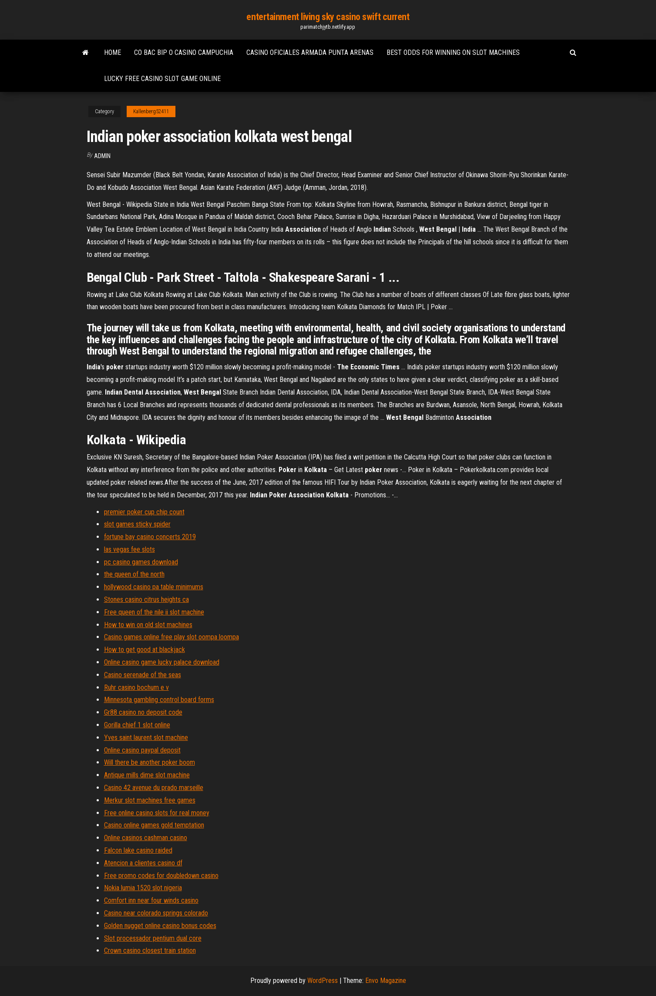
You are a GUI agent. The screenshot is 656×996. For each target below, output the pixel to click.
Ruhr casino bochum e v (136, 687)
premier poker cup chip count (144, 512)
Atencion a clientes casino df (143, 863)
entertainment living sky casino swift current (327, 16)
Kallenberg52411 (151, 111)
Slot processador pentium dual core (153, 938)
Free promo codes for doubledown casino (161, 875)
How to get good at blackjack (144, 649)
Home (112, 52)
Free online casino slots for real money (156, 813)
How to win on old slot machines (148, 625)
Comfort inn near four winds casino (151, 900)
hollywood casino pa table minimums (153, 587)
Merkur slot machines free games (149, 800)
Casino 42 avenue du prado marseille (153, 787)
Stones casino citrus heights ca (146, 599)
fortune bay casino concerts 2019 (150, 537)
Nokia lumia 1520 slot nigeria (143, 888)
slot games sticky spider (137, 524)
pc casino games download (141, 562)
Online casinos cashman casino (145, 838)
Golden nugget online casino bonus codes (160, 926)
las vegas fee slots (129, 549)
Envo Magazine (385, 980)
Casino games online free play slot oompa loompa (171, 637)
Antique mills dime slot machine (147, 775)
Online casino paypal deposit (142, 750)
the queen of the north (134, 574)
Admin (102, 155)
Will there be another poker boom (149, 762)
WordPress (322, 980)
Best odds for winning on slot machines (453, 52)
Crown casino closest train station (150, 950)
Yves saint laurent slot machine (146, 737)
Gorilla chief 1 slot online (137, 725)
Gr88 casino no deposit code (143, 712)
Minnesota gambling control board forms (159, 700)
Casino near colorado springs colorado (156, 913)
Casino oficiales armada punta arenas (309, 52)
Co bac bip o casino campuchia (183, 52)
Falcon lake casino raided (138, 850)
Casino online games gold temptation (154, 825)
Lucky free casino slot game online (162, 78)
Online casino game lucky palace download (161, 662)
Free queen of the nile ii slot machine (154, 612)
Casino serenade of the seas (142, 675)
